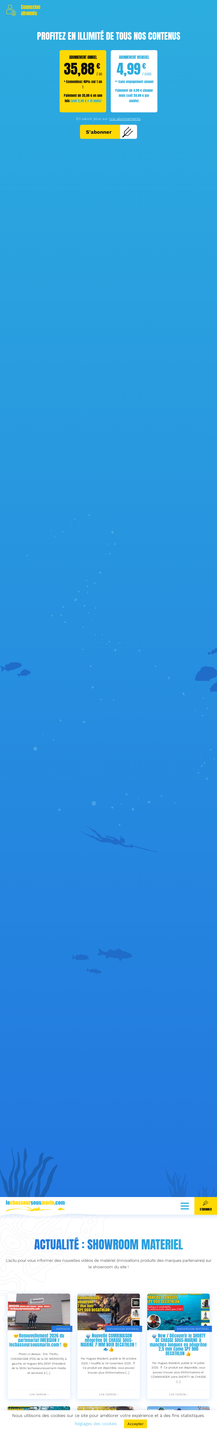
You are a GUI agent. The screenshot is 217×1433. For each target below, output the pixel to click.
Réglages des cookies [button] (96, 1423)
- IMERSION (62, 1350)
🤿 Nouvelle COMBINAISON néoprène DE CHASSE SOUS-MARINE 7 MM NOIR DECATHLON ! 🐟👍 (108, 1363)
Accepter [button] (135, 1424)
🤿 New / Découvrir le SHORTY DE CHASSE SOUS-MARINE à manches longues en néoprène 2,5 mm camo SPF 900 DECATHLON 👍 (178, 1366)
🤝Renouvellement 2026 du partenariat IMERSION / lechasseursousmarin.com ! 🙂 (38, 1361)
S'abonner (110, 131)
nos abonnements (125, 119)
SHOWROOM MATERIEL (123, 1350)
